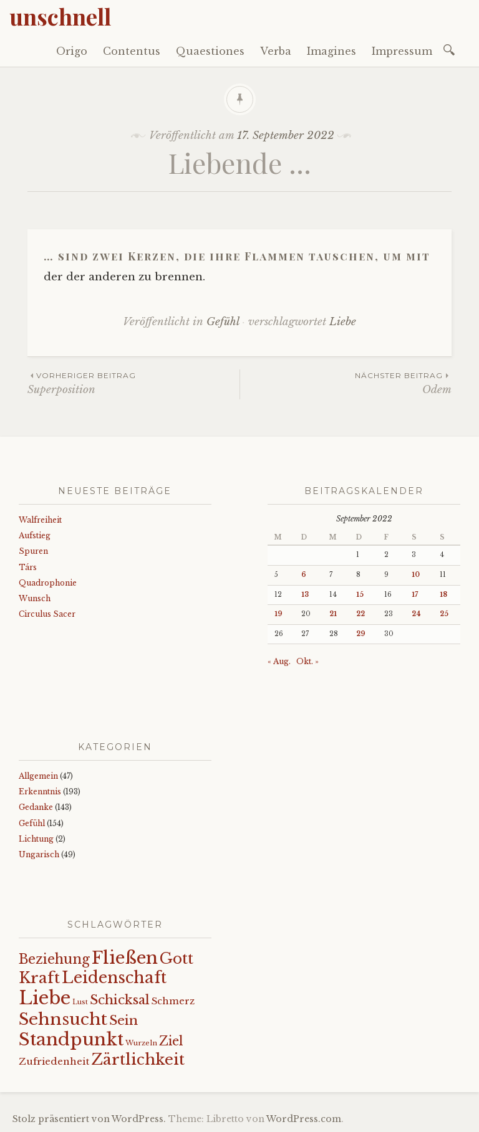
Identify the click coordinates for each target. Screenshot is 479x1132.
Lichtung (36, 839)
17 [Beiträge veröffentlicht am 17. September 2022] (415, 595)
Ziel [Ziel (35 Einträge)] (171, 1041)
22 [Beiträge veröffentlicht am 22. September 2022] (360, 614)
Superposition (133, 382)
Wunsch (35, 598)
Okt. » (307, 661)
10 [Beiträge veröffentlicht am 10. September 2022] (416, 575)
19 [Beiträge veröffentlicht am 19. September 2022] (278, 614)
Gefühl (222, 321)
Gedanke (36, 807)
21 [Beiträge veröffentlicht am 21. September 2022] (333, 614)
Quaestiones (210, 51)
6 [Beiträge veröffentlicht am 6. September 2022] (303, 575)
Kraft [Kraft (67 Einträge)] (39, 977)
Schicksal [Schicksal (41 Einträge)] (120, 1000)
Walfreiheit (40, 520)
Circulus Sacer (47, 614)
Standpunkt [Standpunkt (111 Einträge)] (71, 1039)
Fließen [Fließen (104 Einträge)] (125, 957)
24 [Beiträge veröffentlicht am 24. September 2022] (416, 614)
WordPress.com (303, 1119)
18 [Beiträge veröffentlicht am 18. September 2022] (443, 595)
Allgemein (38, 776)
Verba (275, 51)
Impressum (402, 51)
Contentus (131, 51)
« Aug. (279, 661)
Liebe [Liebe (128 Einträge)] (44, 998)
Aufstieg (35, 535)
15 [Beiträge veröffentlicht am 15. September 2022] (360, 595)
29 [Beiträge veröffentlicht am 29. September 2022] (360, 634)
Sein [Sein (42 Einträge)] (123, 1020)
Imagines (331, 51)
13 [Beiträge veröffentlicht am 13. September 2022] (305, 595)
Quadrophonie (48, 582)
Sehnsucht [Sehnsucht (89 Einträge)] (63, 1019)
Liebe (342, 321)
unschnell (60, 16)
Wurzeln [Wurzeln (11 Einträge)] (141, 1043)
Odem (346, 382)
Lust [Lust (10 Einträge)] (80, 1002)
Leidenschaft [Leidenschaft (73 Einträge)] (114, 977)
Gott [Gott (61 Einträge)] (176, 958)
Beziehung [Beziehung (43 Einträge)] (54, 959)
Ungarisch (39, 854)
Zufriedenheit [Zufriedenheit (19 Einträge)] (54, 1061)
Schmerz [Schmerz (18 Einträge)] (173, 1001)
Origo (71, 51)
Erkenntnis (40, 791)
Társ (28, 567)
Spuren (33, 551)
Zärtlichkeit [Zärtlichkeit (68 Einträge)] (138, 1059)
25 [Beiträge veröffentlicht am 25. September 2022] (444, 614)
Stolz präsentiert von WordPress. (89, 1119)
